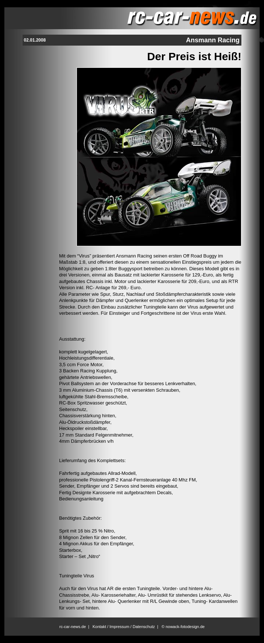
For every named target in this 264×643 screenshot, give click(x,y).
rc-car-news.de (72, 626)
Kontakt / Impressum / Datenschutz (124, 626)
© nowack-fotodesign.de (183, 626)
